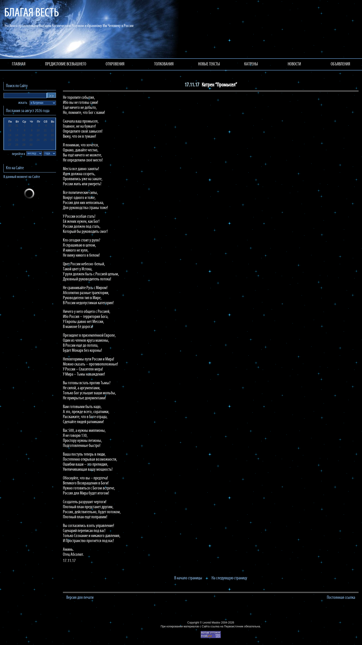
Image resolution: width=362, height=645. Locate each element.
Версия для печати (80, 597)
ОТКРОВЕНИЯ (115, 64)
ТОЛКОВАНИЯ (164, 64)
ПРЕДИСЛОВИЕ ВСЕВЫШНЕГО (65, 64)
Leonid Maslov (211, 622)
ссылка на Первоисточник (226, 626)
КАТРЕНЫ (251, 64)
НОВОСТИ (294, 64)
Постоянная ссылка (341, 597)
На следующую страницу (229, 578)
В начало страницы (188, 578)
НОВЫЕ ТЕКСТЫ (209, 64)
